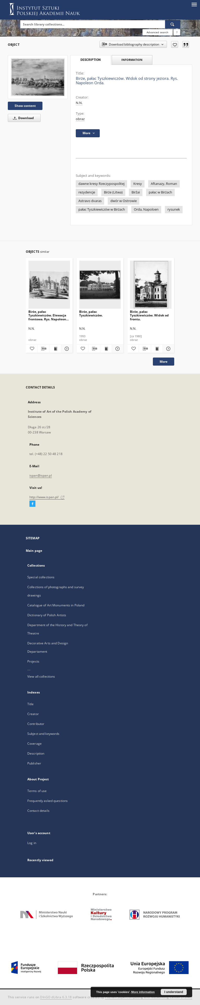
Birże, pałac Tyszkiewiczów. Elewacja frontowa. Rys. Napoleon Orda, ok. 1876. (47, 315)
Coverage (34, 743)
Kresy (137, 183)
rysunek (173, 209)
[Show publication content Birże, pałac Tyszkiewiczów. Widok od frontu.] (156, 348)
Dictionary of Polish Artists (46, 615)
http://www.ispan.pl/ (47, 497)
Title (30, 704)
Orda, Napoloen (146, 209)
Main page (34, 550)
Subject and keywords (43, 733)
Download (22, 118)
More (163, 361)
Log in (31, 843)
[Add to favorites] (174, 44)
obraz (80, 119)
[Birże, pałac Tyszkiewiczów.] (100, 285)
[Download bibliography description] (43, 348)
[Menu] (194, 4)
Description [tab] (90, 60)
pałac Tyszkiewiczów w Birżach (101, 209)
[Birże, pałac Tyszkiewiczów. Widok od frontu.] (150, 285)
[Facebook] (32, 504)
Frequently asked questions (47, 801)
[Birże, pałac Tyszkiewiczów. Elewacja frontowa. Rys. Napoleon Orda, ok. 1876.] (49, 285)
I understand (173, 992)
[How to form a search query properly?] (176, 32)
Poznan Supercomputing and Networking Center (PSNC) (148, 997)
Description (35, 753)
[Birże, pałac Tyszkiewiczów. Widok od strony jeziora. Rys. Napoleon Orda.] (38, 77)
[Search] (172, 24)
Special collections (40, 577)
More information (143, 992)
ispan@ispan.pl (40, 475)
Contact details (38, 810)
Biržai (136, 192)
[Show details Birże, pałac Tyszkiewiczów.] (117, 348)
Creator (33, 714)
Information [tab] (131, 60)
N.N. (79, 103)
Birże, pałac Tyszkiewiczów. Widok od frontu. (149, 315)
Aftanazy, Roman (164, 183)
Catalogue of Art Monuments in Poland (55, 605)
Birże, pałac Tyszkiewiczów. (91, 313)
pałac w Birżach (160, 192)
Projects (33, 661)
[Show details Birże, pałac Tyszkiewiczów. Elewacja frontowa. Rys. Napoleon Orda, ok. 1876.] (66, 348)
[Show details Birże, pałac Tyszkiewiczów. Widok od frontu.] (167, 348)
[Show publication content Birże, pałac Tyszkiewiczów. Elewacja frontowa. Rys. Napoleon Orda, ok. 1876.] (55, 348)
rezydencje (86, 192)
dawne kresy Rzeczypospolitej (101, 183)
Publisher (34, 763)
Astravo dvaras (90, 201)
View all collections (41, 676)
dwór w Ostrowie (123, 201)
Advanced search (157, 32)
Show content (25, 105)
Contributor (35, 724)
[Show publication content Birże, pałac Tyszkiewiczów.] (106, 348)
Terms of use (37, 791)
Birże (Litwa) (113, 192)
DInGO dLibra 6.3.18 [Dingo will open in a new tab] (56, 997)
